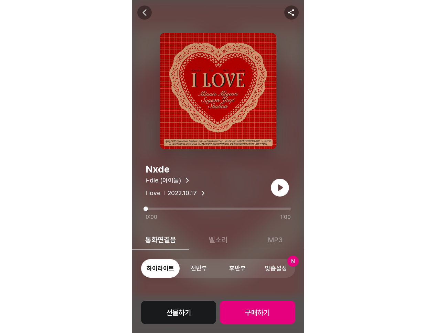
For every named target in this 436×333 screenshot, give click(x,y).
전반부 (199, 268)
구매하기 (257, 312)
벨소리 (218, 239)
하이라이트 (160, 268)
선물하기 (178, 312)
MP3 (275, 239)
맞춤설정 (280, 265)
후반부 (237, 268)
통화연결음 (160, 239)
